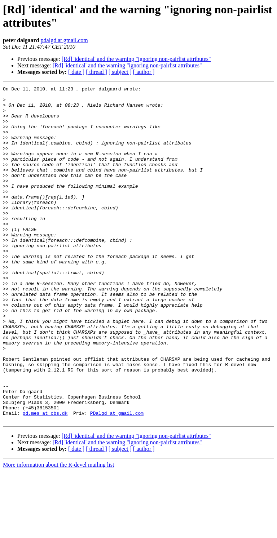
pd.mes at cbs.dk (45, 479)
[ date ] (76, 72)
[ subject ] (120, 72)
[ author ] (144, 72)
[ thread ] (96, 72)
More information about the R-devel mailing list (58, 532)
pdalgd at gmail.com (64, 40)
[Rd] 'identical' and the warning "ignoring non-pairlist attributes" (136, 59)
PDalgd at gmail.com (117, 479)
